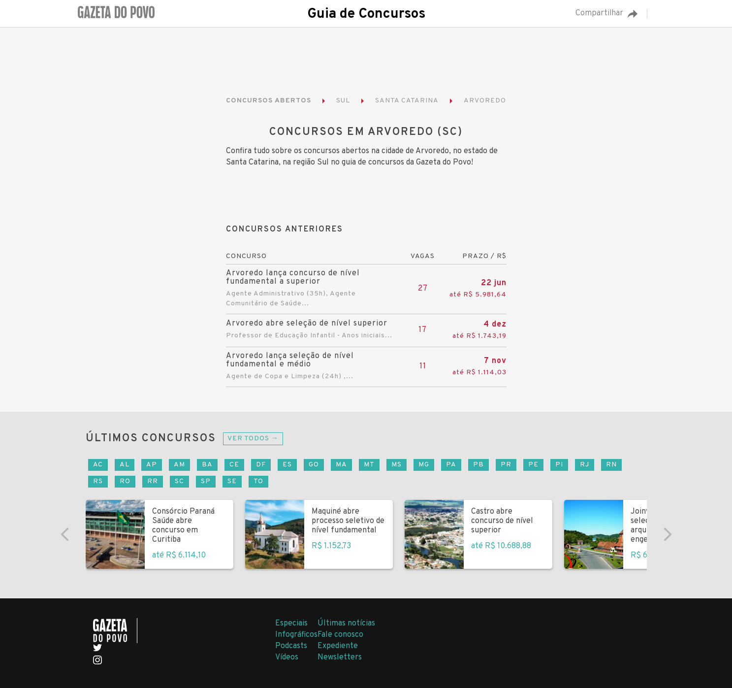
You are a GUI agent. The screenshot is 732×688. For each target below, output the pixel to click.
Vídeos (286, 657)
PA (451, 464)
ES (287, 464)
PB (478, 464)
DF (261, 464)
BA (207, 464)
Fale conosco (340, 635)
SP (206, 481)
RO (125, 481)
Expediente (338, 646)
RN (611, 464)
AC (98, 464)
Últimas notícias (346, 623)
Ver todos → (253, 438)
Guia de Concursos (366, 14)
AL (124, 464)
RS (98, 481)
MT (369, 464)
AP (151, 464)
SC (179, 481)
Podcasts (291, 646)
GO (314, 464)
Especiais (291, 623)
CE (234, 464)
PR (506, 464)
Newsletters (340, 657)
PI (559, 464)
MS (396, 464)
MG (423, 464)
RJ (584, 464)
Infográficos (296, 635)
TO (258, 481)
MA (341, 464)
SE (232, 481)
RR (152, 481)
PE (533, 464)
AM (179, 464)
